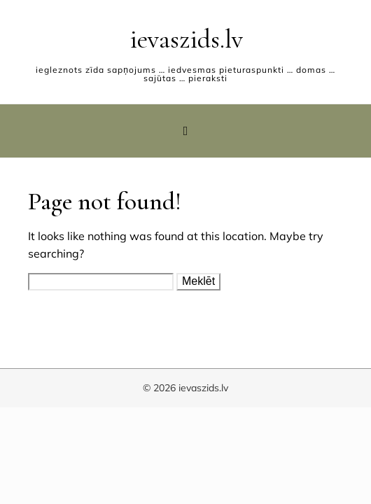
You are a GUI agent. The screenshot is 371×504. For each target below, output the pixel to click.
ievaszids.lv (186, 39)
